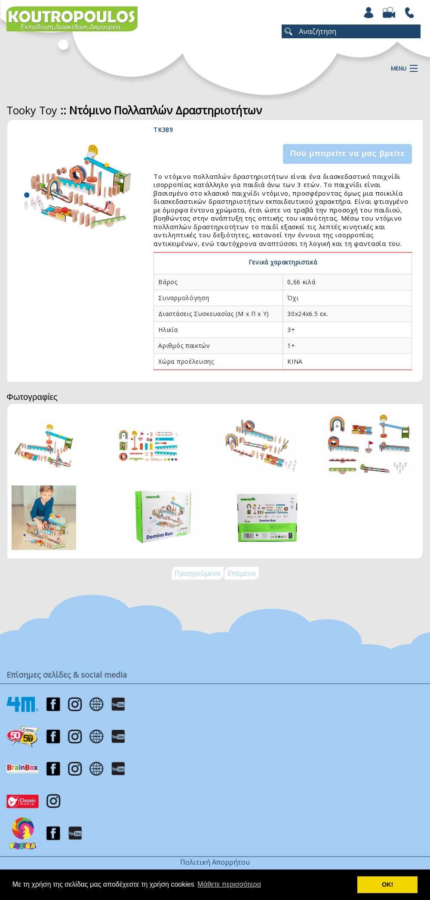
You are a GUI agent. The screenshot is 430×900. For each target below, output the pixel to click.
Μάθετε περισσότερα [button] (229, 884)
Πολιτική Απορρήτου (215, 862)
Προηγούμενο (198, 573)
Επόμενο (241, 573)
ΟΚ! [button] (387, 884)
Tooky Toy (31, 110)
